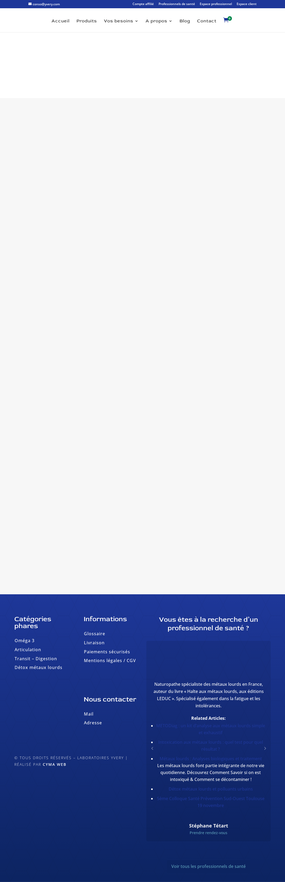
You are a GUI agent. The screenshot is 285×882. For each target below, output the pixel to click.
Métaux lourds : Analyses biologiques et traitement (211, 759)
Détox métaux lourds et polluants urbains (211, 789)
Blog (185, 21)
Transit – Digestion (36, 659)
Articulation (28, 650)
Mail (88, 714)
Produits (86, 21)
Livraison (94, 643)
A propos (156, 21)
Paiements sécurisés (107, 652)
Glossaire (94, 634)
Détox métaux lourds (38, 667)
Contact (206, 21)
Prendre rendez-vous (208, 832)
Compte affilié (143, 4)
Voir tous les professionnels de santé (208, 866)
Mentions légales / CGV (110, 660)
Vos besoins (118, 21)
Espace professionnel (216, 4)
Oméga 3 (25, 640)
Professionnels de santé (177, 4)
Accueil (61, 21)
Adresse (93, 723)
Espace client (247, 4)
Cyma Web (54, 764)
